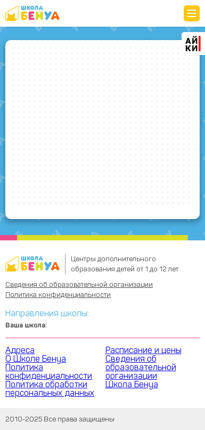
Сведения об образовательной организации (79, 284)
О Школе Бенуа (35, 359)
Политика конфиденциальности (58, 295)
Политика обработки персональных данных (49, 388)
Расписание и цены (143, 350)
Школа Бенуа (131, 384)
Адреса (20, 350)
